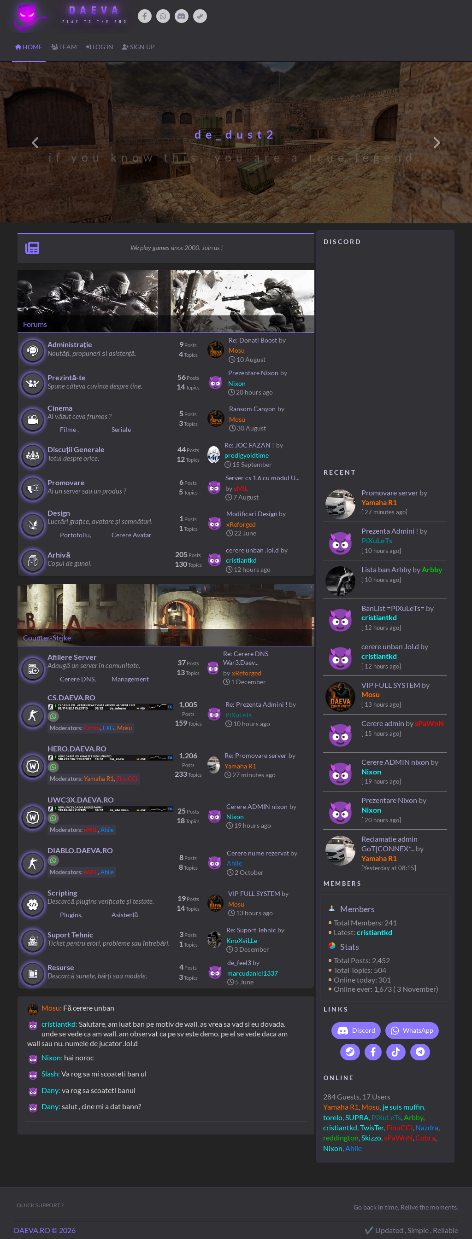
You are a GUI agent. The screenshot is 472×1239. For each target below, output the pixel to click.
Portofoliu (75, 535)
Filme (68, 429)
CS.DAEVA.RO (71, 697)
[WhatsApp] (163, 16)
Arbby (432, 569)
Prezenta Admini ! (390, 530)
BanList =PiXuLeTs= (393, 608)
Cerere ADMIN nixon (395, 761)
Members (357, 909)
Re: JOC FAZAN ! (249, 445)
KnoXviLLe (241, 940)
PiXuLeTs (376, 540)
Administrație (69, 344)
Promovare (66, 482)
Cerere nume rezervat (258, 853)
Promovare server (389, 492)
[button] (35, 142)
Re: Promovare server (255, 755)
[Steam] (200, 16)
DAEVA (96, 10)
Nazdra (426, 1127)
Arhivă (58, 554)
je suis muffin (403, 1106)
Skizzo (371, 1137)
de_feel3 (239, 962)
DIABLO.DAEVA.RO (80, 850)
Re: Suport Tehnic (251, 930)
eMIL (241, 488)
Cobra (425, 1137)
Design (58, 512)
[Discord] (182, 16)
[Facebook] (145, 16)
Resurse (60, 967)
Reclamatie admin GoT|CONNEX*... (389, 843)
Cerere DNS (77, 679)
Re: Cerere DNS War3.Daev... (245, 658)
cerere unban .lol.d (390, 646)
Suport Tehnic (70, 934)
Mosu (370, 694)
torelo (332, 1117)
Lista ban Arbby (386, 569)
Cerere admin (382, 723)
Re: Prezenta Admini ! (256, 704)
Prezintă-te (66, 377)
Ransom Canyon (252, 409)
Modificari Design (251, 514)
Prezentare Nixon (389, 800)
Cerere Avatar (132, 535)
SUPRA (357, 1117)
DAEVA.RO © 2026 (45, 1230)
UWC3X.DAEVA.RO (80, 799)
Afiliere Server (72, 656)
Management (130, 679)
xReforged (241, 524)
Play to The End (96, 22)
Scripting (62, 892)
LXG (108, 728)
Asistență (125, 915)
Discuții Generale (75, 449)
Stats (349, 947)
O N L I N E (338, 1078)
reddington (341, 1137)
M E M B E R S (342, 883)
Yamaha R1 (379, 502)
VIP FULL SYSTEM (390, 685)
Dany (50, 1090)
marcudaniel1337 (252, 973)
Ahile (353, 1148)
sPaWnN (429, 723)
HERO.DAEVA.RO (76, 748)
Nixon (371, 771)
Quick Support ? (40, 1205)
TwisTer (372, 1127)
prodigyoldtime (246, 455)
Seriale (121, 429)
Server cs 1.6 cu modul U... (262, 478)
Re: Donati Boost (253, 340)
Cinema (59, 407)
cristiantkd (379, 617)
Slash (49, 1073)
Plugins (70, 915)
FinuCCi (399, 1127)
